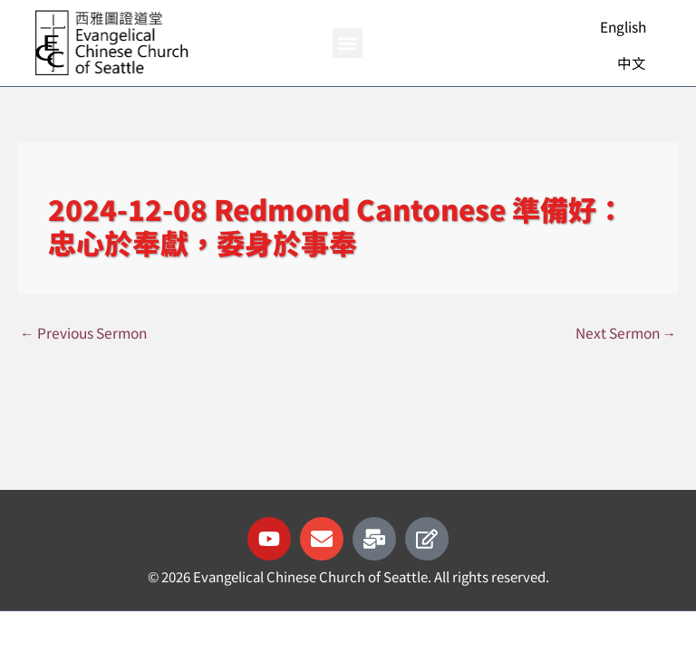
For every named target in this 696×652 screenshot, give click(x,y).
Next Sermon (626, 332)
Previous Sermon (83, 332)
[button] (347, 43)
